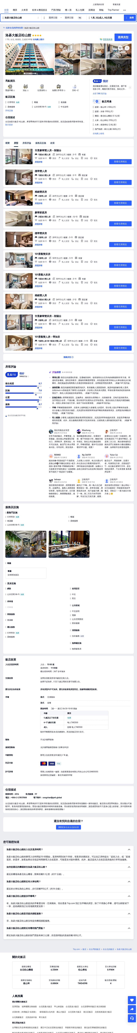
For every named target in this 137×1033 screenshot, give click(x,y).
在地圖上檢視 (98, 133)
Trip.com (76, 949)
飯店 (84, 949)
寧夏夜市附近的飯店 (73, 1027)
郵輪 (101, 10)
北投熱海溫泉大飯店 (103, 1012)
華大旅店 (42, 1017)
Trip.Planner (113, 10)
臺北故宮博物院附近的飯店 (95, 1027)
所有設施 (9, 110)
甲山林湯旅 (59, 1006)
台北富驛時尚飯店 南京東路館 (93, 1006)
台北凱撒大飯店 (45, 1006)
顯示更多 (9, 125)
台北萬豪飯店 (17, 1017)
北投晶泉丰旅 (31, 1017)
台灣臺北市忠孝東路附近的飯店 (25, 1027)
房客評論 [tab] (26, 143)
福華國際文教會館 (29, 1006)
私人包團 (80, 10)
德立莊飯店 (88, 1012)
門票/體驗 (56, 10)
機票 (15, 10)
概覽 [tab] (7, 143)
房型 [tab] (16, 143)
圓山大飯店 (61, 1012)
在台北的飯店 (108, 949)
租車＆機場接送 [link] (39, 10)
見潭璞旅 (16, 1006)
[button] (108, 4)
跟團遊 (92, 10)
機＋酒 (68, 10)
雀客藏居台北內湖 (46, 1012)
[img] (29, 59)
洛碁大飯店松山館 (18, 35)
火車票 (24, 10)
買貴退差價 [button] (107, 39)
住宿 (6, 10)
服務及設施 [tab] (40, 143)
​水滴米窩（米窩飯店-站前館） (24, 1012)
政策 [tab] (52, 143)
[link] (98, 4)
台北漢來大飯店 (74, 1012)
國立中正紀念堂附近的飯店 (52, 1027)
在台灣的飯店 (94, 949)
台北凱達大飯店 (72, 1006)
